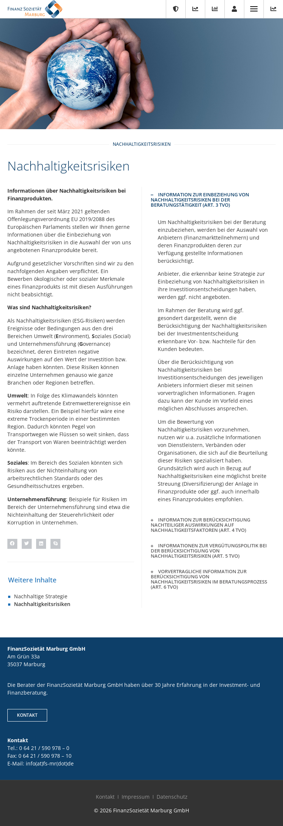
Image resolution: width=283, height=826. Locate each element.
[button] (12, 544)
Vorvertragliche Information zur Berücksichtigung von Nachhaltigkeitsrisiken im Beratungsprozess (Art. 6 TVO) (209, 579)
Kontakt (105, 796)
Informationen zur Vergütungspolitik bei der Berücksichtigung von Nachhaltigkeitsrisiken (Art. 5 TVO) (209, 550)
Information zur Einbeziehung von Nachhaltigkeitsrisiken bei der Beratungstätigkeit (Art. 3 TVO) (200, 199)
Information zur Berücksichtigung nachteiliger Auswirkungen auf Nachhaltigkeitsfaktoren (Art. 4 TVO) (200, 524)
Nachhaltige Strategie (40, 596)
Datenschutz (172, 796)
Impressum (136, 796)
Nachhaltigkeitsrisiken (42, 604)
